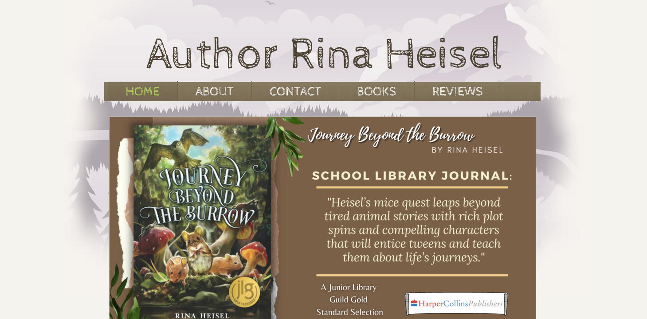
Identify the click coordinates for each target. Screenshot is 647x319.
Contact (295, 92)
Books (376, 92)
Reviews (457, 92)
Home (142, 92)
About (215, 92)
